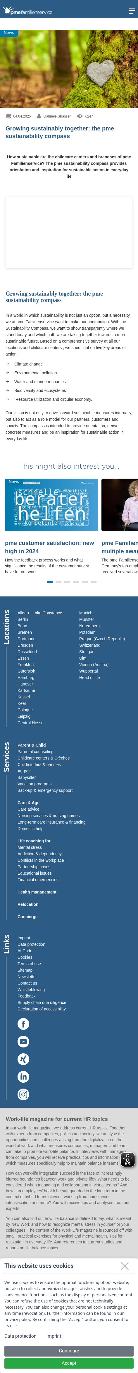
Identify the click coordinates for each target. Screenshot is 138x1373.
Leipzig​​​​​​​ (24, 716)
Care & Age (28, 802)
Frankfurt (26, 664)
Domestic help (31, 828)
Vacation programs (34, 784)
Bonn (22, 625)
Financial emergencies (38, 879)
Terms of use (29, 963)
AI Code (25, 950)
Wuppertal (88, 671)
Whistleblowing (31, 989)
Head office (89, 677)
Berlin (23, 619)
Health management (37, 892)
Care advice (28, 809)
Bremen (25, 632)
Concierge (27, 916)
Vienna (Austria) (93, 664)
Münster (86, 619)
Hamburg (26, 677)
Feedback (26, 996)
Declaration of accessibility (42, 1009)
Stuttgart (87, 651)
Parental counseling (36, 751)
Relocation (28, 904)
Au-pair (24, 771)
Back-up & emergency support (45, 790)
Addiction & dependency (40, 853)
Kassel (24, 697)
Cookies (25, 957)
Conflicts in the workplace (41, 860)
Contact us (27, 983)
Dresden (25, 645)
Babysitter (27, 777)
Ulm (83, 658)
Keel (22, 703)
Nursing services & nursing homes (49, 815)
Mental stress (30, 847)
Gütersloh (26, 671)
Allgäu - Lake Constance (40, 613)
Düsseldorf (27, 651)
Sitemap (25, 970)
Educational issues (35, 873)
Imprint (24, 938)
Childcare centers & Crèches (44, 758)
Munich (85, 613)
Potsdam (87, 632)
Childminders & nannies (39, 764)
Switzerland (89, 645)
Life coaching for (34, 841)
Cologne (25, 710)
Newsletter (27, 976)
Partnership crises (34, 866)
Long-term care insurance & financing (52, 822)
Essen (23, 658)
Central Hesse (31, 722)
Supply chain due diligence (42, 1002)
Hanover (25, 684)
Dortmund (26, 638)
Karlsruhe (26, 690)
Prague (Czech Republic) (102, 638)
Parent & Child (32, 745)
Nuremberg (89, 625)
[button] (50, 582)
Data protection (31, 944)
